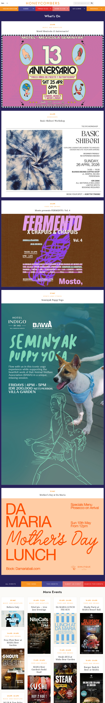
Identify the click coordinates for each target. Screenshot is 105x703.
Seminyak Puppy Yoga (53, 299)
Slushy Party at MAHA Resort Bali (91, 608)
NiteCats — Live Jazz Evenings (39, 608)
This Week (31, 584)
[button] (16, 9)
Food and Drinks (52, 207)
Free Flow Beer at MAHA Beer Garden (13, 643)
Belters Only (13, 607)
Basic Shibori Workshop (52, 120)
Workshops (52, 117)
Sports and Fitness (52, 296)
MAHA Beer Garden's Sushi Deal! (39, 669)
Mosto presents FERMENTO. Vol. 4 (52, 210)
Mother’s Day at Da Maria (52, 494)
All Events (11, 584)
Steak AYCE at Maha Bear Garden (65, 658)
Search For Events (93, 584)
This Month (52, 584)
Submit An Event (73, 584)
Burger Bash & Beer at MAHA (91, 668)
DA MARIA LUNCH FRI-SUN (65, 608)
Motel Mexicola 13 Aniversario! (52, 31)
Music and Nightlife (52, 27)
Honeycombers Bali (42, 3)
